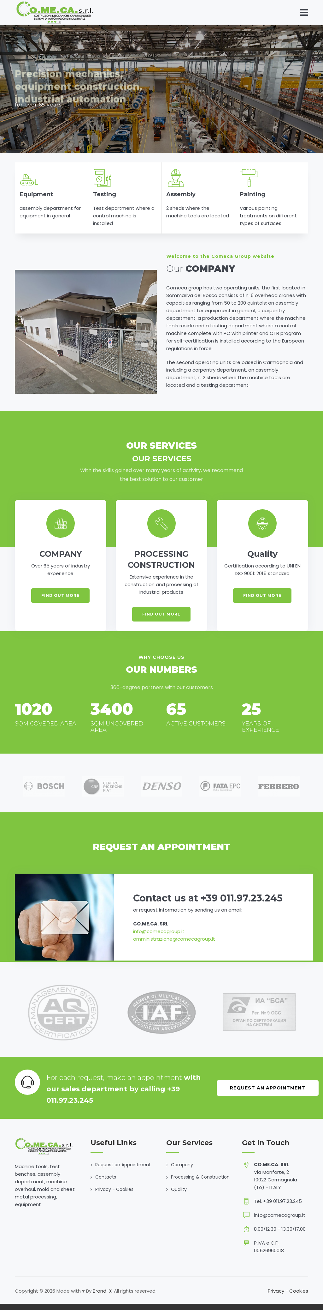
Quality (179, 1189)
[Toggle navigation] (304, 12)
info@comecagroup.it (159, 931)
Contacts (105, 1177)
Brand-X (102, 1291)
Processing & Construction (200, 1177)
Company (182, 1164)
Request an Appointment (267, 1088)
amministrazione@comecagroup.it (174, 939)
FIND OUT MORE (60, 595)
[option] (44, 786)
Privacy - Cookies (114, 1189)
